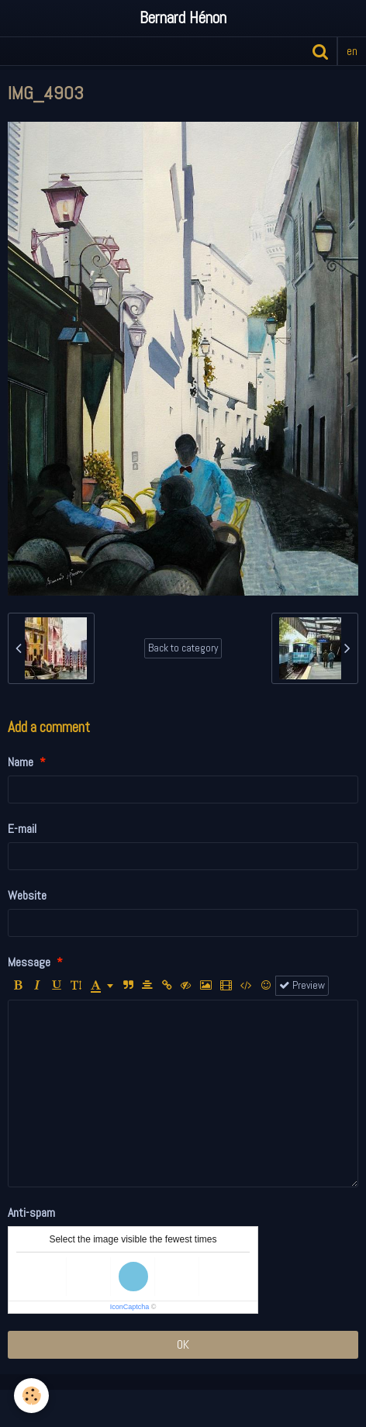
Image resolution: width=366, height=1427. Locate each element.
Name (20, 762)
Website (27, 895)
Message (29, 962)
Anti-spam (31, 1212)
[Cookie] (31, 1395)
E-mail (22, 829)
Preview (302, 985)
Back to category (183, 648)
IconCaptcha (130, 1307)
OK (183, 1344)
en (352, 51)
